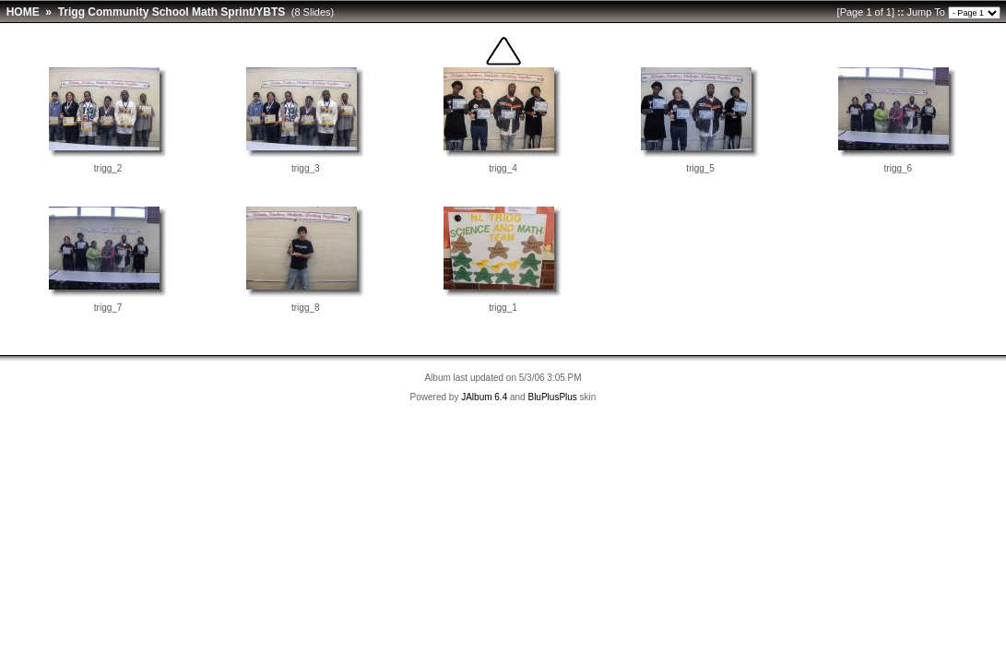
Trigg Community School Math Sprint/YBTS (172, 12)
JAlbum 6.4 (484, 397)
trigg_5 (700, 168)
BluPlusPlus (551, 397)
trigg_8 (305, 307)
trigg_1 (503, 307)
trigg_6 (898, 168)
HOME (23, 12)
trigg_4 (503, 168)
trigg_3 (305, 168)
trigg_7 (108, 307)
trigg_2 (108, 168)
